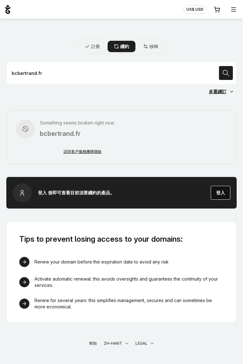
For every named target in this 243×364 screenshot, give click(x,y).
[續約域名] (121, 73)
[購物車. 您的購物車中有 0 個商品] (217, 9)
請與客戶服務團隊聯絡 (83, 151)
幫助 (93, 343)
